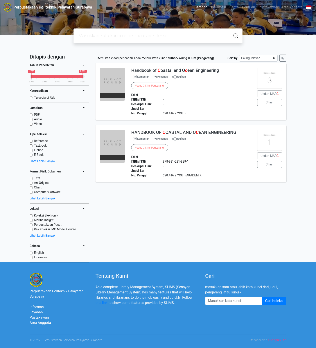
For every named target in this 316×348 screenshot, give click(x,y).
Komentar (141, 77)
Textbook (40, 145)
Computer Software (47, 192)
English (39, 252)
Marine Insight (44, 220)
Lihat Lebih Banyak (42, 161)
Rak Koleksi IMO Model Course (55, 229)
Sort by (232, 58)
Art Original (41, 183)
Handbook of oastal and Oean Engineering (175, 70)
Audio (38, 119)
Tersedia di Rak (44, 97)
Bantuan (248, 7)
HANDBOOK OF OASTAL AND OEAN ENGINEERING (183, 132)
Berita (234, 7)
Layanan (36, 312)
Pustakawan (268, 7)
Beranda (200, 7)
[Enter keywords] (233, 301)
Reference (41, 141)
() (149, 85)
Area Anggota (292, 7)
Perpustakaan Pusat (47, 224)
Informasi (218, 7)
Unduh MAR (269, 94)
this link (101, 303)
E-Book (39, 154)
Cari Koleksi (274, 301)
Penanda (162, 76)
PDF (37, 114)
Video (38, 124)
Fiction (38, 150)
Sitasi (269, 102)
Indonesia (40, 257)
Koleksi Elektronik (46, 215)
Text (37, 178)
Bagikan (179, 77)
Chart (37, 187)
